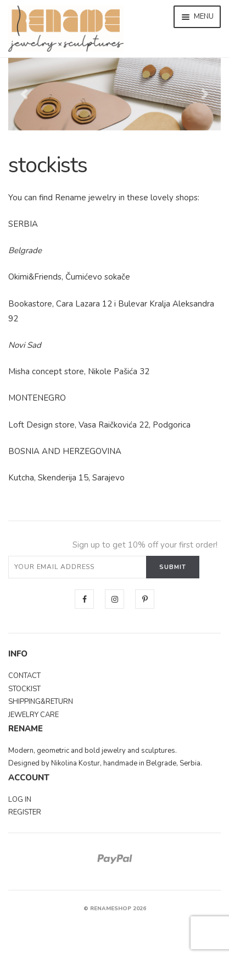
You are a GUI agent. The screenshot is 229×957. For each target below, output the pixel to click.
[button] (24, 94)
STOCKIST (24, 689)
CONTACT (24, 676)
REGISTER (24, 812)
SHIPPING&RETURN (40, 702)
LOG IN (19, 800)
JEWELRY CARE (33, 715)
